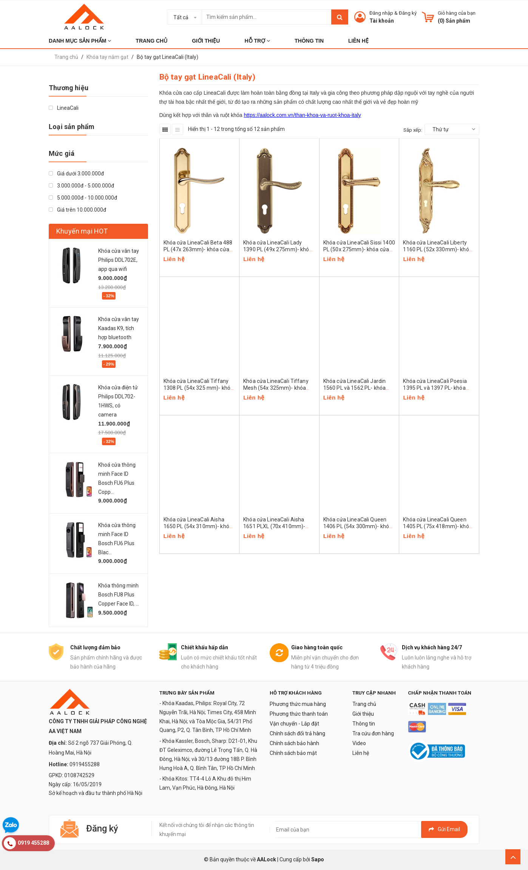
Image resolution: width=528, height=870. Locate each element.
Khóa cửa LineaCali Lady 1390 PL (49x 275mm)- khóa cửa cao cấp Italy (277, 249)
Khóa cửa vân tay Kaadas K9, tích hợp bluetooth (118, 328)
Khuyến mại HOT (82, 231)
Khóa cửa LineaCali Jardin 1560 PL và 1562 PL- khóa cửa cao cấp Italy (354, 388)
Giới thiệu (363, 714)
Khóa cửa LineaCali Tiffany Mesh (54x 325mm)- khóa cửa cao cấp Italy (276, 388)
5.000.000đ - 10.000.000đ (83, 198)
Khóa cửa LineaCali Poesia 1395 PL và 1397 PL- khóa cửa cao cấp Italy (435, 388)
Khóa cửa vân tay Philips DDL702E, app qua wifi (118, 260)
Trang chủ (364, 704)
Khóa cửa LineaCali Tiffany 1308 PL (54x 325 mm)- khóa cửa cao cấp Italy (199, 388)
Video (359, 743)
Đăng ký (408, 13)
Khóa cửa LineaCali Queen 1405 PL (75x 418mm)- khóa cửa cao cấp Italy (437, 526)
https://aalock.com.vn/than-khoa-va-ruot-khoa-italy (302, 115)
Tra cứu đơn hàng (373, 733)
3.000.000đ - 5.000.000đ (81, 186)
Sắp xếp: (412, 130)
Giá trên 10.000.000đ (77, 210)
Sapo (317, 859)
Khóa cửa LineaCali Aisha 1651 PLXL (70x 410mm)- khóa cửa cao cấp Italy (274, 526)
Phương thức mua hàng (298, 704)
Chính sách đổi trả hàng (297, 733)
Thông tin (363, 724)
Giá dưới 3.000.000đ (76, 174)
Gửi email (444, 829)
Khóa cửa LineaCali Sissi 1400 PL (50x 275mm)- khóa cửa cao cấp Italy (359, 249)
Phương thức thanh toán (299, 714)
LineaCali (64, 108)
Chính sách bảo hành (294, 743)
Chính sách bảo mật (293, 753)
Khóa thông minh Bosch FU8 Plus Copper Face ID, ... (118, 595)
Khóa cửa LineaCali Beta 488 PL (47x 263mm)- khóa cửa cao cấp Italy (198, 249)
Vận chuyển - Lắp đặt (294, 724)
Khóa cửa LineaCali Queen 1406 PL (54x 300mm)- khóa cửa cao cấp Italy (357, 526)
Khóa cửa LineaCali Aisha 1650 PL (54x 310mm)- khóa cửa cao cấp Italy (198, 526)
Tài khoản (381, 21)
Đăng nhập (381, 13)
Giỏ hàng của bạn (457, 13)
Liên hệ (360, 753)
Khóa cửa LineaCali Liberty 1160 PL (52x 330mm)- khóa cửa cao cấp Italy (437, 249)
